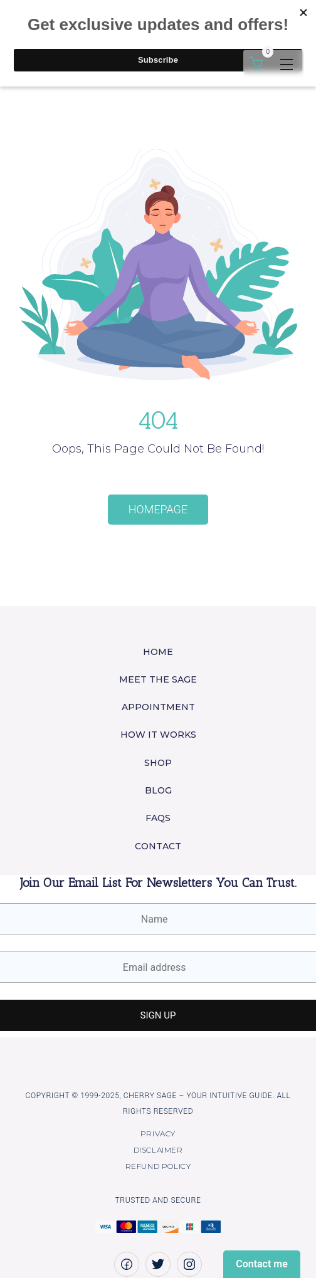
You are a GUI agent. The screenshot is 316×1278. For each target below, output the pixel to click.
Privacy (158, 1133)
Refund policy (158, 1166)
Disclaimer (158, 1150)
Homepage (158, 509)
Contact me (262, 1264)
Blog (158, 790)
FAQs (158, 818)
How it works (158, 734)
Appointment (158, 707)
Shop (158, 762)
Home (158, 651)
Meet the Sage (158, 679)
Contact (158, 846)
